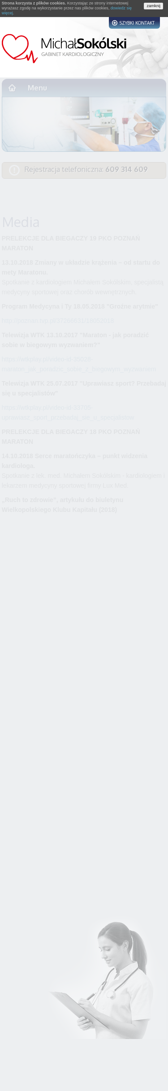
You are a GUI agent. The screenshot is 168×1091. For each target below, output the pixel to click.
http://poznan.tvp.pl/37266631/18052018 (58, 320)
